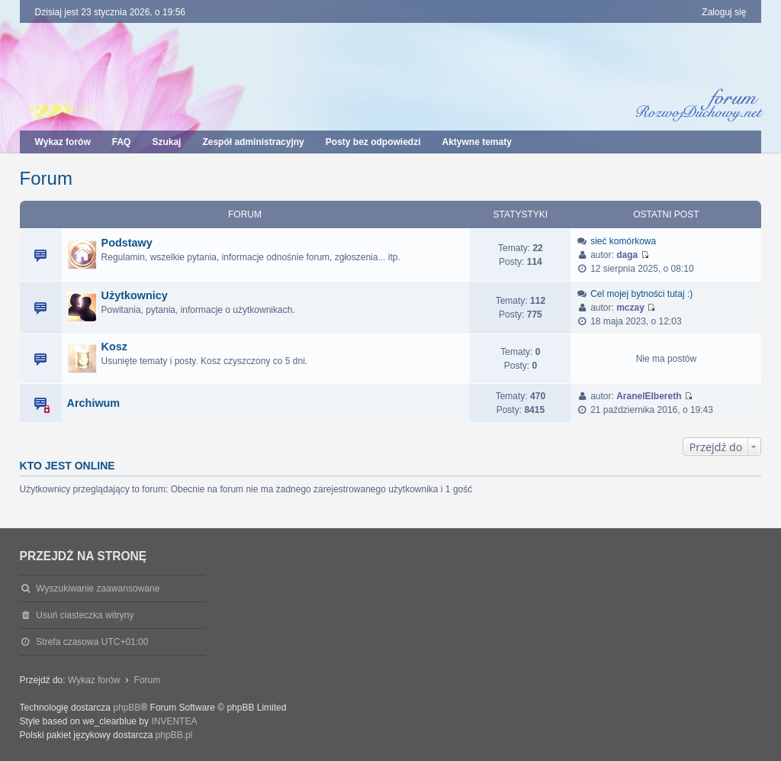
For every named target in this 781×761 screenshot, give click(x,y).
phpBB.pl (174, 735)
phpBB (126, 707)
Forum (46, 178)
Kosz (114, 346)
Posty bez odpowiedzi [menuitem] (373, 142)
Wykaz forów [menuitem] (63, 142)
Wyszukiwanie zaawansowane (97, 588)
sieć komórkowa (623, 241)
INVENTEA (174, 721)
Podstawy (127, 243)
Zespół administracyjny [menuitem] (253, 142)
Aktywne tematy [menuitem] (476, 142)
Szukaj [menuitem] (166, 142)
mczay (630, 307)
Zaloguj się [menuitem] (724, 12)
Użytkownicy (134, 295)
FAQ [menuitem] (121, 142)
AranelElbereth (648, 396)
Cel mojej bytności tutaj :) (641, 294)
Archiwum (94, 403)
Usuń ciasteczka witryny (84, 615)
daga (627, 255)
